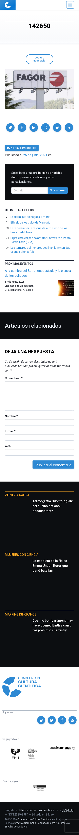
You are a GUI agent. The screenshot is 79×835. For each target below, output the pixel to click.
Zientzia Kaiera (17, 495)
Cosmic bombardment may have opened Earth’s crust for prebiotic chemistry (53, 625)
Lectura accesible (39, 59)
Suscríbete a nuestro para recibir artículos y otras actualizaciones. (36, 177)
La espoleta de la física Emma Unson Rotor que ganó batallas (50, 566)
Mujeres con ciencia (21, 555)
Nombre (11, 416)
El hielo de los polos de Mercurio (30, 222)
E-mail (10, 431)
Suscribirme (57, 190)
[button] (10, 127)
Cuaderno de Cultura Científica (34, 819)
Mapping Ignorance (20, 614)
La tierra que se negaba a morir (30, 216)
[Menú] (70, 5)
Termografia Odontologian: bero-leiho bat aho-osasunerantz (53, 506)
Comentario (13, 378)
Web (8, 446)
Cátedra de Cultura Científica (36, 810)
